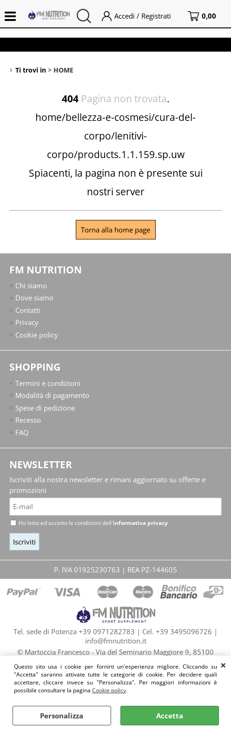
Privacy (27, 322)
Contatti (27, 310)
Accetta (169, 715)
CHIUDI (223, 665)
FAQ (22, 432)
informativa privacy (140, 523)
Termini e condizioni (47, 383)
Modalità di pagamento (52, 395)
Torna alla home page (115, 229)
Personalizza (61, 715)
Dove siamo (34, 297)
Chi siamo (31, 285)
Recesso (28, 420)
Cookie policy (109, 690)
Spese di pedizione (45, 407)
